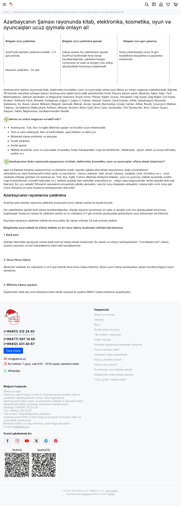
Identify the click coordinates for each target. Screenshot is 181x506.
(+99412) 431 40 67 (19, 344)
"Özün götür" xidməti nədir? (110, 379)
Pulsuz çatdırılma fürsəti (107, 359)
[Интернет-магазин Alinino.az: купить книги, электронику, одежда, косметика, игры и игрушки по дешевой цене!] (11, 4)
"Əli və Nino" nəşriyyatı (107, 334)
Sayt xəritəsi (111, 490)
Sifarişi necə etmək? (105, 364)
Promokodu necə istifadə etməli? (113, 369)
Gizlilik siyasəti (102, 339)
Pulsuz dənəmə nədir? (107, 349)
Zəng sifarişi (13, 350)
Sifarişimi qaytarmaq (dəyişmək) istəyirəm (118, 344)
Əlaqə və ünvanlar (104, 314)
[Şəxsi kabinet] (161, 4)
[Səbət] (175, 4)
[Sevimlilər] (168, 4)
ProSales (85, 494)
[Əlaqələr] (153, 4)
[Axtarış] (146, 4)
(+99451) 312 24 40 (19, 331)
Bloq (96, 324)
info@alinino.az (17, 358)
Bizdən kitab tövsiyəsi (106, 329)
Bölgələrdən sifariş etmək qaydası (114, 374)
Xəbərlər (99, 319)
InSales (111, 494)
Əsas (6, 12)
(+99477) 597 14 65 (19, 339)
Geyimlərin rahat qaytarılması (110, 354)
